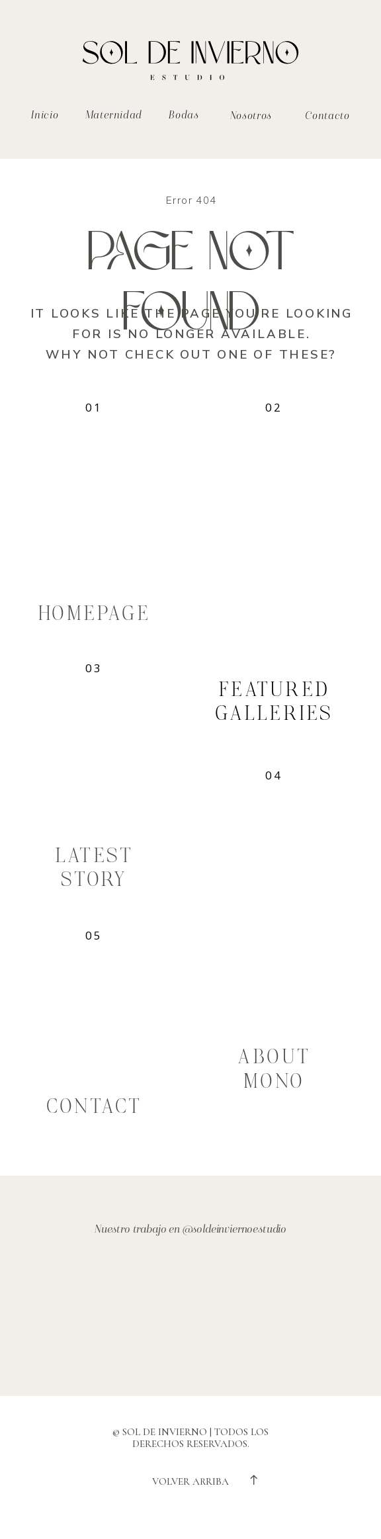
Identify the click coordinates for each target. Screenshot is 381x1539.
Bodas (183, 115)
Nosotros (251, 115)
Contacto (327, 115)
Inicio (44, 115)
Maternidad (114, 115)
